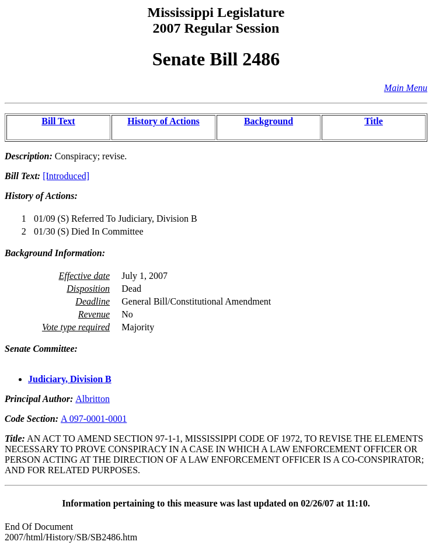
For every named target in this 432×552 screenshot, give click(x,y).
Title (373, 121)
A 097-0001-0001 (94, 419)
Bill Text (58, 121)
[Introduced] (66, 176)
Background (268, 121)
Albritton (92, 399)
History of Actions (163, 121)
